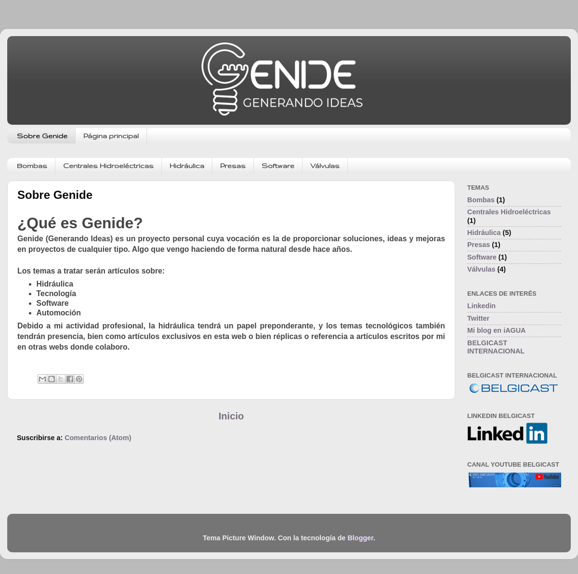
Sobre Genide (42, 136)
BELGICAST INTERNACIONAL (496, 347)
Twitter (478, 318)
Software (278, 166)
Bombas (32, 166)
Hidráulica (187, 166)
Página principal (111, 136)
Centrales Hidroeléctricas (108, 166)
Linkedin (481, 306)
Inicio (231, 416)
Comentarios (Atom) (98, 438)
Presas (233, 166)
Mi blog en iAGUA (496, 330)
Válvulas (325, 166)
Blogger (360, 538)
